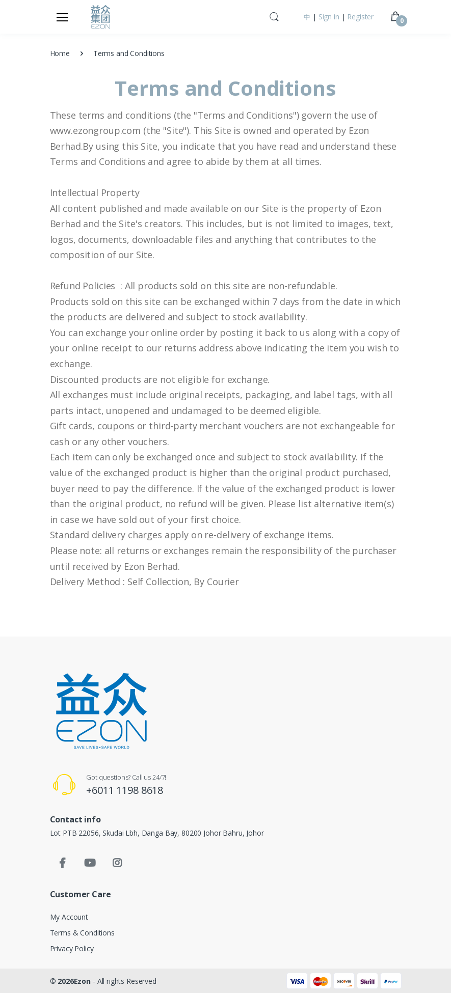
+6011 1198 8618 (124, 790)
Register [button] (360, 16)
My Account (69, 917)
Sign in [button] (329, 16)
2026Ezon (75, 981)
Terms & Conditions (82, 932)
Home (60, 53)
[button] (274, 15)
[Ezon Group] (100, 17)
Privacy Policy (72, 948)
